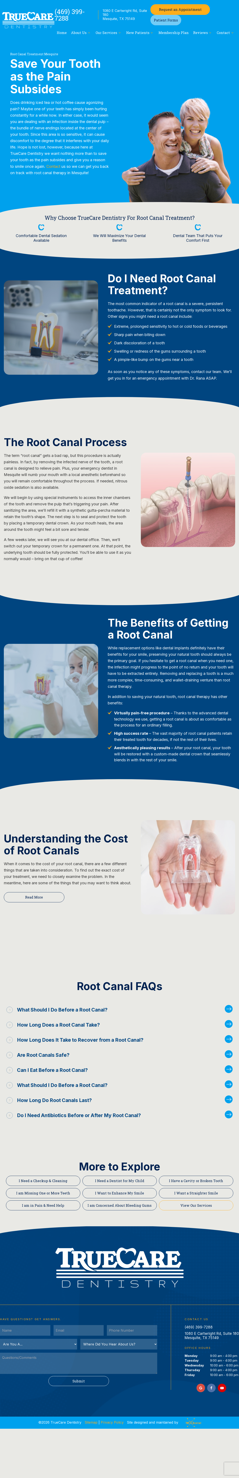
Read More (34, 897)
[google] (201, 1388)
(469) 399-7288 (70, 14)
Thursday (192, 1370)
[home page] (28, 20)
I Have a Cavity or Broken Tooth (196, 1180)
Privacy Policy (112, 1422)
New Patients (140, 32)
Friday (190, 1375)
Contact (226, 32)
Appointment (180, 9)
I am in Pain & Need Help (43, 1205)
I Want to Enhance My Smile (119, 1193)
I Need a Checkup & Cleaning (43, 1180)
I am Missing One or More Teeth (43, 1193)
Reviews (202, 32)
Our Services (109, 32)
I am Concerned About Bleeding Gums (119, 1205)
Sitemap (91, 1422)
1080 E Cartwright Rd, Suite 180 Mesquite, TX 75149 (125, 15)
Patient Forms (166, 20)
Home (62, 32)
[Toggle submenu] (88, 33)
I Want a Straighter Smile (196, 1193)
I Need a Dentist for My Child (119, 1180)
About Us (81, 32)
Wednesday (194, 1365)
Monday (191, 1356)
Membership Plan (173, 32)
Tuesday (192, 1360)
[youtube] (222, 1388)
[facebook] (211, 1388)
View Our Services (196, 1205)
